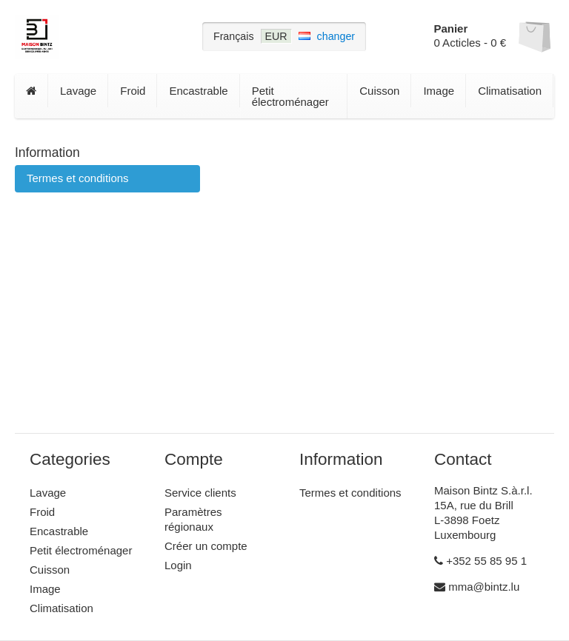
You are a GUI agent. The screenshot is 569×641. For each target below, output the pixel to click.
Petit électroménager (290, 96)
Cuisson (379, 90)
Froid (132, 90)
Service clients (200, 492)
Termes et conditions (78, 178)
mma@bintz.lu (476, 586)
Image (438, 90)
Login (178, 565)
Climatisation (510, 90)
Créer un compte (205, 546)
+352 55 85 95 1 (480, 560)
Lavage (78, 90)
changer (336, 36)
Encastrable (198, 90)
